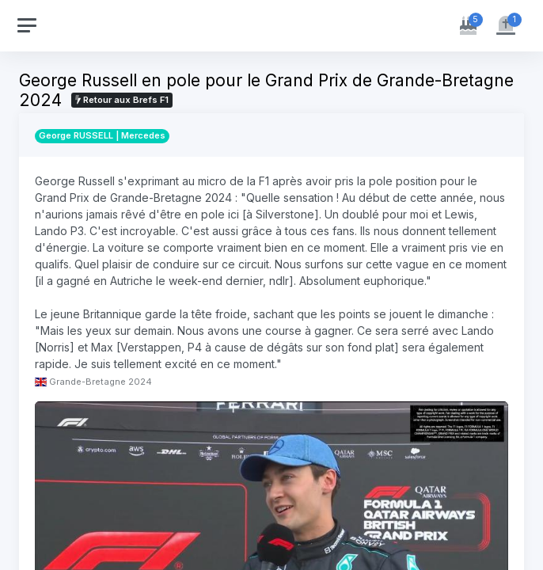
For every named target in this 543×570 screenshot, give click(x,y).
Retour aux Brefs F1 (122, 99)
